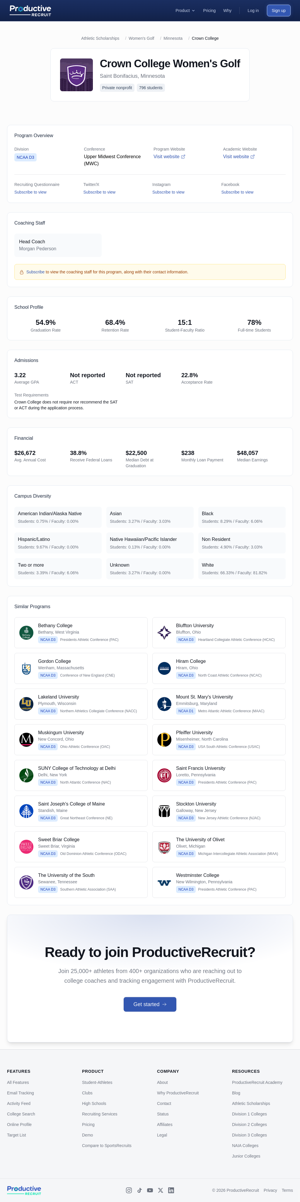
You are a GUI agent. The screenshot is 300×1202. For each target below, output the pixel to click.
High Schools (94, 1103)
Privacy (270, 1190)
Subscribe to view (30, 192)
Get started (149, 1004)
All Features (18, 1082)
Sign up (279, 10)
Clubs (87, 1093)
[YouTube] (150, 1190)
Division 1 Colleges (249, 1114)
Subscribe (35, 272)
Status (163, 1114)
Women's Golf (141, 38)
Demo (87, 1135)
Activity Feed (18, 1103)
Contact (164, 1103)
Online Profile (19, 1124)
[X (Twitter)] (160, 1190)
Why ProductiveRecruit (178, 1093)
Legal (162, 1135)
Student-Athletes (97, 1082)
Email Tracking (20, 1093)
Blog (236, 1093)
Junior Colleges (246, 1156)
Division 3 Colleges (249, 1135)
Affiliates (165, 1124)
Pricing (88, 1124)
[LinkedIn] (171, 1190)
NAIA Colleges (245, 1145)
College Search (21, 1114)
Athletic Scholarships (100, 38)
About (162, 1082)
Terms (287, 1190)
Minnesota (173, 38)
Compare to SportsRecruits (107, 1145)
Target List (16, 1135)
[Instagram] (129, 1190)
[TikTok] (139, 1190)
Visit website (169, 156)
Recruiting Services (99, 1114)
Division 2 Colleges (249, 1124)
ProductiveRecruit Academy (257, 1082)
